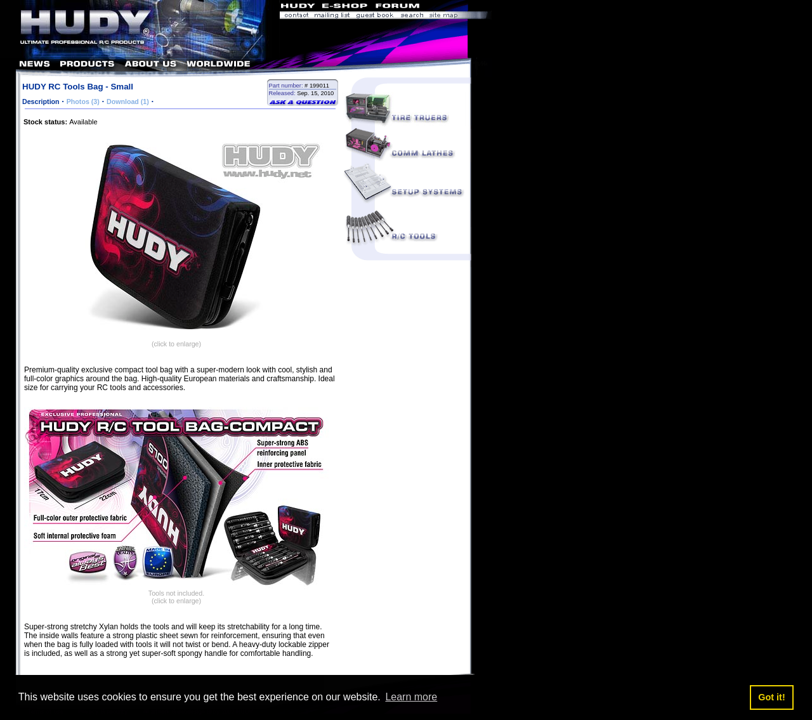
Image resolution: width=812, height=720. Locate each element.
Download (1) (128, 101)
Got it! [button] (771, 697)
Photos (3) (83, 101)
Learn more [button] (411, 696)
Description (41, 101)
